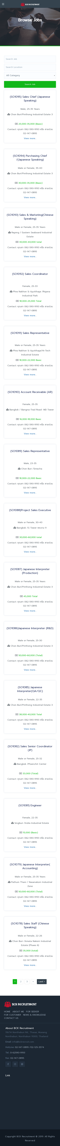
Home (7, 1011)
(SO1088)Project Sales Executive (30, 510)
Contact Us (11, 1018)
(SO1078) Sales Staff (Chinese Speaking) (30, 925)
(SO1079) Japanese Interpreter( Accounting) (30, 866)
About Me (18, 1011)
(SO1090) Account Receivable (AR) (30, 392)
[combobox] (30, 75)
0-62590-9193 (17, 1052)
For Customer (12, 1015)
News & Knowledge (34, 1015)
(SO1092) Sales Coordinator (30, 274)
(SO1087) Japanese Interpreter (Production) (30, 571)
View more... (30, 138)
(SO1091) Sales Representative (30, 333)
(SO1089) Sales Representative (30, 451)
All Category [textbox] (13, 75)
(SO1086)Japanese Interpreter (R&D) (30, 628)
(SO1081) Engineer (30, 805)
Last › (42, 981)
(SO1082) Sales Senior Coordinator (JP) (30, 748)
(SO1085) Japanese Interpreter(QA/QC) (30, 689)
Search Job (30, 84)
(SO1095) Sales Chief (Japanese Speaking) (30, 99)
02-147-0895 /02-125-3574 (29, 1047)
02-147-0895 (17, 1058)
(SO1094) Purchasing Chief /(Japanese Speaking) (30, 158)
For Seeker (32, 1011)
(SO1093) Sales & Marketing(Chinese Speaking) (30, 217)
